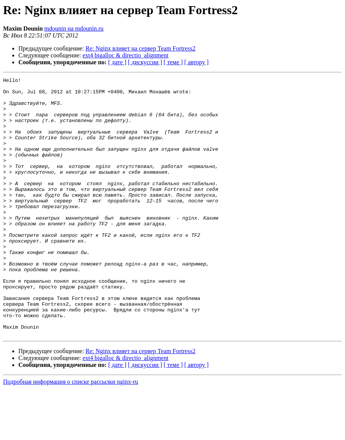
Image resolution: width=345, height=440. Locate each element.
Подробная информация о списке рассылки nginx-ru (70, 433)
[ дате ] (117, 62)
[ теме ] (173, 62)
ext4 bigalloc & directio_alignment (125, 55)
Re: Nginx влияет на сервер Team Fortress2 (140, 48)
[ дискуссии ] (145, 62)
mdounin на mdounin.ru (74, 28)
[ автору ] (196, 62)
